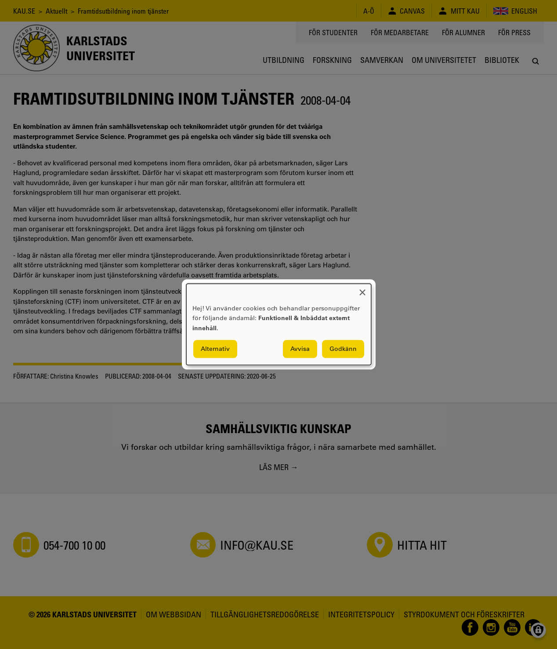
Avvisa (300, 349)
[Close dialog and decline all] (362, 289)
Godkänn (343, 349)
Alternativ (215, 349)
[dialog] (278, 324)
